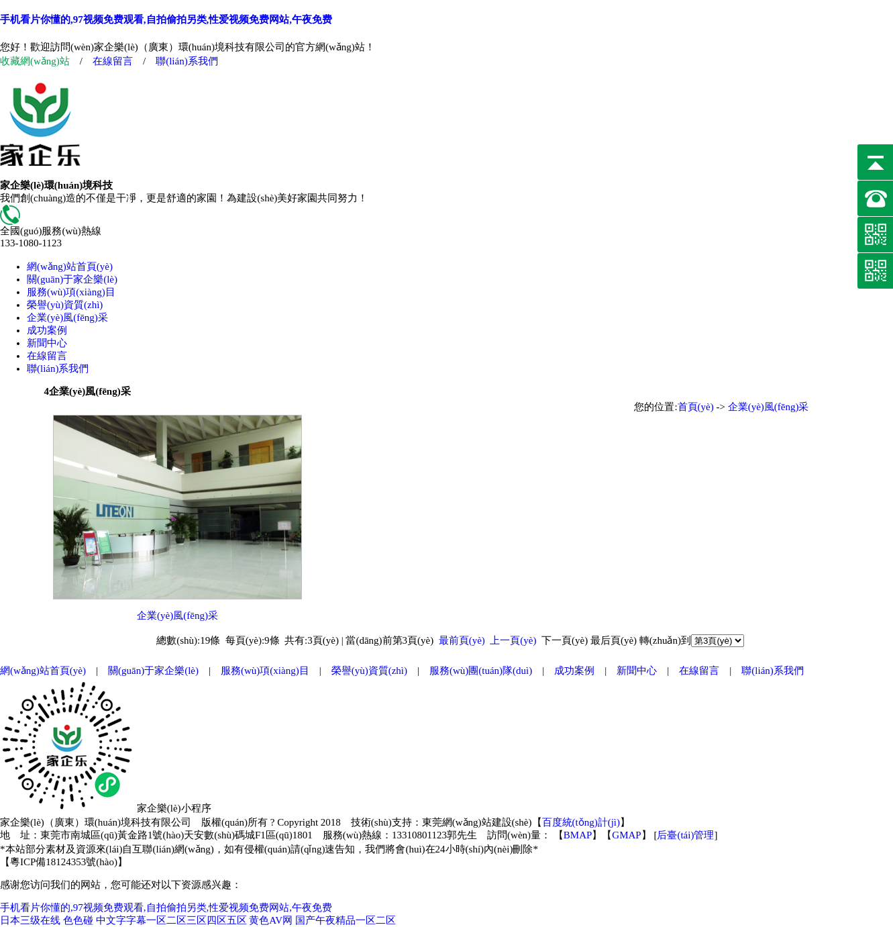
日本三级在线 (30, 920)
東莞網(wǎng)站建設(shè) (477, 822)
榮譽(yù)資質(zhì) (65, 304)
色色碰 (78, 920)
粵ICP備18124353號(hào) (63, 862)
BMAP (578, 835)
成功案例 (47, 330)
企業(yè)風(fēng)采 (67, 317)
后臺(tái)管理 (685, 835)
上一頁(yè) (513, 640)
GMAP (626, 835)
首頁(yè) (696, 406)
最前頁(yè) (462, 640)
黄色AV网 (271, 920)
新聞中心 (47, 343)
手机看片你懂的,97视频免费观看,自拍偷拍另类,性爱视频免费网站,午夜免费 (166, 19)
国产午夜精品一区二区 (345, 920)
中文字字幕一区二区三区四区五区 (171, 920)
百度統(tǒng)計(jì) (581, 822)
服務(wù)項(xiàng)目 (71, 292)
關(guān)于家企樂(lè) (72, 279)
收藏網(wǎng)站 (35, 61)
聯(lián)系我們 (186, 61)
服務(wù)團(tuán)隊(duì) (480, 670)
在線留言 (113, 61)
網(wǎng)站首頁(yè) (70, 266)
